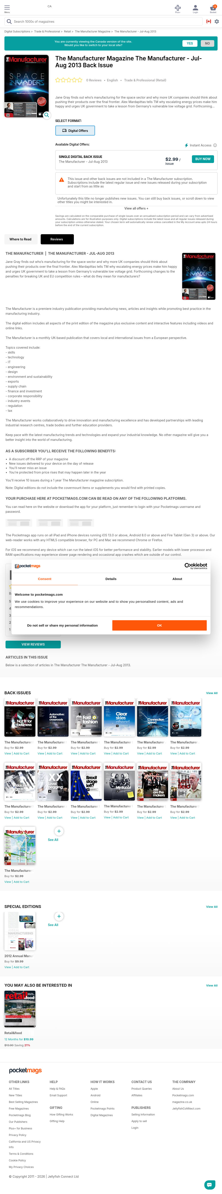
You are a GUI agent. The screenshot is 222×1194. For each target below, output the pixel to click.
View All (212, 693)
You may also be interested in (38, 985)
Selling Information (143, 1114)
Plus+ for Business (20, 1128)
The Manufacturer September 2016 (118, 742)
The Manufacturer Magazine (92, 31)
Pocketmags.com (183, 1095)
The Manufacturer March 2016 (85, 806)
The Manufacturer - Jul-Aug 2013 (135, 31)
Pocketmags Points (103, 1108)
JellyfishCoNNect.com (186, 1108)
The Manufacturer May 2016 (19, 806)
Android (95, 1095)
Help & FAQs (57, 1088)
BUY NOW (203, 159)
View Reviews (33, 644)
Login (134, 1127)
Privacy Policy (17, 1135)
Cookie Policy (17, 1160)
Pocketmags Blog (20, 1115)
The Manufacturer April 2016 (52, 806)
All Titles (14, 1088)
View (7, 753)
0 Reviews (93, 80)
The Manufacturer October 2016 (85, 742)
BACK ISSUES (17, 693)
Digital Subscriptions (17, 31)
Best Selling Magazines (23, 1102)
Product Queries (141, 1088)
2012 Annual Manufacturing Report (19, 956)
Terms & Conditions (21, 1153)
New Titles (15, 1095)
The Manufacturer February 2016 (118, 806)
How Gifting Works (61, 1114)
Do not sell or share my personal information (62, 625)
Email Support (58, 1095)
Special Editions (22, 906)
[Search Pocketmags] (9, 22)
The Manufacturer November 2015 (185, 806)
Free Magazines (19, 1108)
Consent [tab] (45, 579)
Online (95, 1102)
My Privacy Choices (21, 1167)
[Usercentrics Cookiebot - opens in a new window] (187, 566)
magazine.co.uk (182, 1102)
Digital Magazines (102, 1115)
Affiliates (136, 1095)
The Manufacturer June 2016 (185, 742)
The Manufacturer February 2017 (19, 742)
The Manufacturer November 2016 (52, 742)
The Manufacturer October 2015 (19, 870)
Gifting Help (57, 1121)
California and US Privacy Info (25, 1144)
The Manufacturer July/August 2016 (151, 742)
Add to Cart (21, 753)
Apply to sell (139, 1121)
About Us (178, 1088)
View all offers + (136, 208)
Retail (67, 31)
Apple (94, 1088)
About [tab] (177, 579)
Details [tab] (111, 579)
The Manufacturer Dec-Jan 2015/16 (151, 806)
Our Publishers (18, 1121)
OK (159, 625)
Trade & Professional (47, 31)
